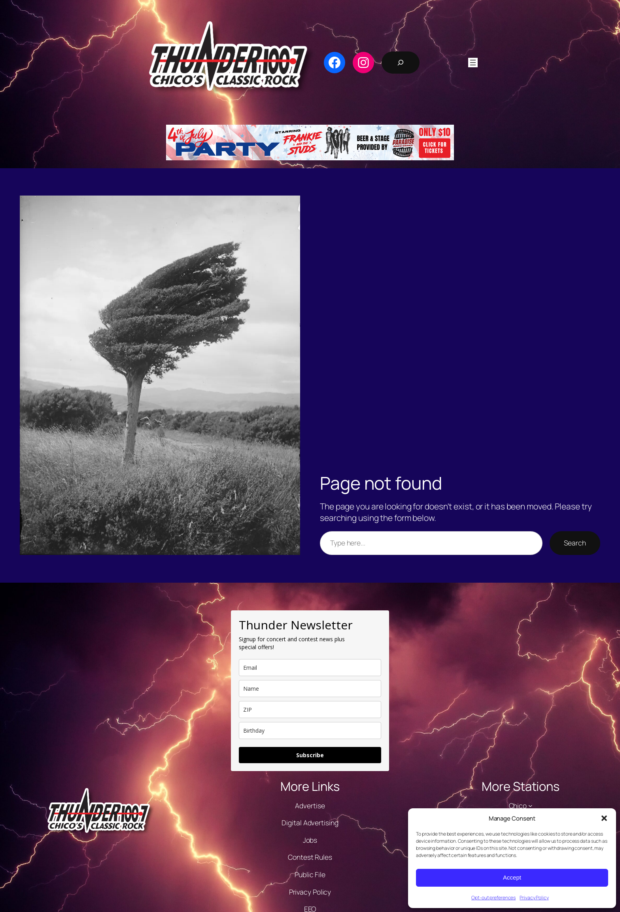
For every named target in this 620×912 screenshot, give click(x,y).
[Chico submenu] (530, 806)
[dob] (310, 730)
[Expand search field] (401, 62)
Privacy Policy (534, 897)
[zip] (310, 709)
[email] (310, 667)
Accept (512, 877)
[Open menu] (473, 62)
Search (575, 542)
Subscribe (310, 755)
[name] (310, 688)
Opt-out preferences (493, 897)
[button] (604, 818)
